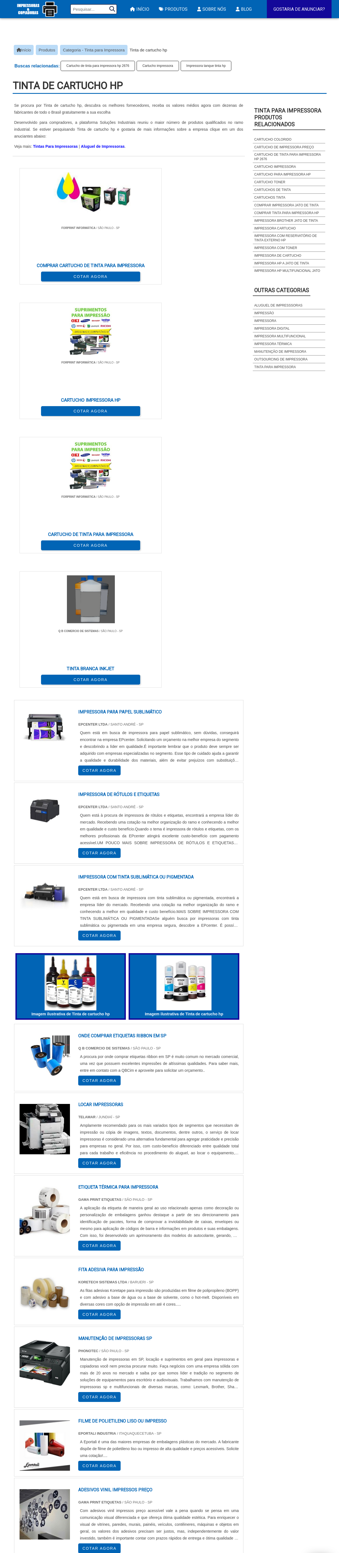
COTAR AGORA (42, 271)
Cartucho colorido (272, 139)
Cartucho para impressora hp (282, 174)
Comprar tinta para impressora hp (286, 213)
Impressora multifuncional (280, 336)
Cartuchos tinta (269, 197)
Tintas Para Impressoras (55, 146)
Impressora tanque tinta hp (206, 66)
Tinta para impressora (275, 367)
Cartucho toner (269, 182)
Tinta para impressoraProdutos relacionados (287, 117)
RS (124, 1377)
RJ (44, 1377)
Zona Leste (131, 1428)
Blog (243, 9)
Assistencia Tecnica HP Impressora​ (203, 1507)
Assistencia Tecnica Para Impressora (205, 1500)
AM (199, 1377)
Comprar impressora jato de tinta (286, 205)
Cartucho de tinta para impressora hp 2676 (97, 66)
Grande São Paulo (161, 1428)
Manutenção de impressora (280, 352)
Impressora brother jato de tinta (286, 221)
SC (111, 1377)
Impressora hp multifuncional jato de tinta (287, 273)
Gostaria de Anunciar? (299, 9)
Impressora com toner (275, 248)
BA (150, 1377)
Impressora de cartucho (277, 256)
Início (139, 9)
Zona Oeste (83, 1428)
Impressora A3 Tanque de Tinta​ (198, 1486)
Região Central (29, 1428)
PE (137, 1377)
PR (97, 1377)
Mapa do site (288, 1500)
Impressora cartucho (274, 228)
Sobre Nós (211, 9)
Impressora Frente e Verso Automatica (208, 1514)
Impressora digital (271, 328)
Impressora (265, 321)
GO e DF (181, 1377)
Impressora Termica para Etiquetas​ (204, 1493)
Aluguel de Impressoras (103, 146)
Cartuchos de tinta (272, 190)
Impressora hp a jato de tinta (281, 263)
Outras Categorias (281, 290)
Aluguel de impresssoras (278, 305)
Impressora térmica (273, 344)
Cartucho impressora (157, 66)
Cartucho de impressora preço (284, 147)
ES (71, 1377)
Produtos (173, 9)
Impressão (264, 313)
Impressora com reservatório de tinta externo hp (285, 238)
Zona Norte (57, 1428)
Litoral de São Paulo (199, 1428)
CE (164, 1377)
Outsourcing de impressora (280, 359)
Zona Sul (107, 1428)
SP (84, 1377)
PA (213, 1377)
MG (57, 1377)
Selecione (25, 1377)
